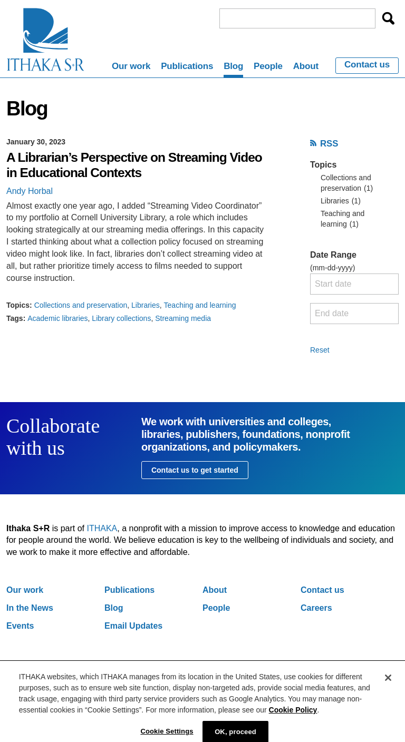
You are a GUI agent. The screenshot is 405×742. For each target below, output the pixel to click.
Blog (233, 66)
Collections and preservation (81, 305)
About (306, 66)
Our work (131, 66)
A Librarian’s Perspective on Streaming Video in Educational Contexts (134, 164)
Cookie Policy (293, 715)
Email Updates (133, 625)
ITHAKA (102, 528)
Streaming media (183, 318)
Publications (187, 66)
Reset (320, 350)
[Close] (388, 683)
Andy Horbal (29, 191)
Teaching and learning (200, 305)
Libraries (145, 305)
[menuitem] (131, 68)
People (268, 66)
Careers (316, 607)
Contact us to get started (194, 470)
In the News (29, 607)
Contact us (367, 65)
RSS (329, 144)
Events (20, 625)
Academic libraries (57, 318)
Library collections (121, 318)
